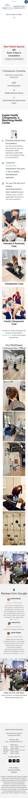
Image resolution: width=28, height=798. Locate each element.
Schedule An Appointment (14, 59)
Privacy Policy (14, 768)
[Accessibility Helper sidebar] (26, 2)
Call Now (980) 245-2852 (13, 14)
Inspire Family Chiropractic (14, 7)
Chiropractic (11, 166)
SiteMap (14, 772)
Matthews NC (7, 335)
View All (16, 619)
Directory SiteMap (14, 770)
